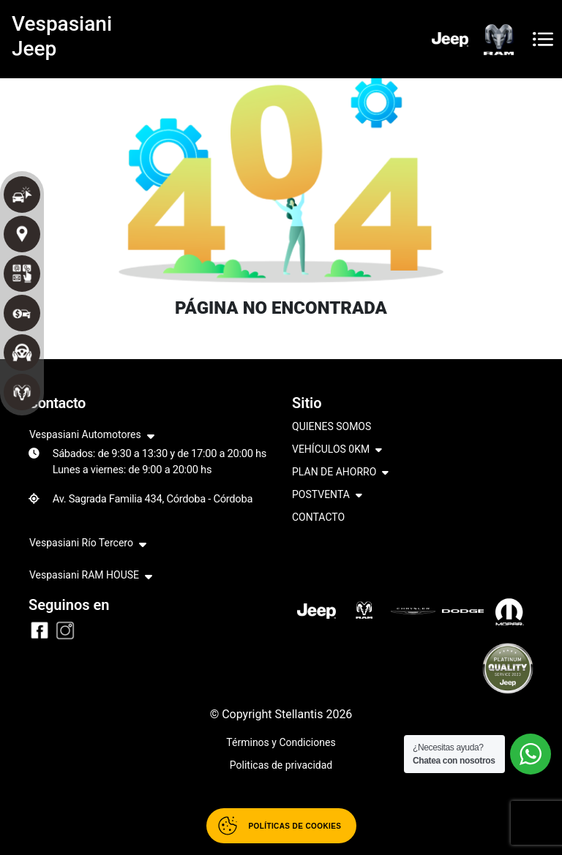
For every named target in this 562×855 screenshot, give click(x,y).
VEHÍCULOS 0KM (337, 450)
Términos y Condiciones (280, 742)
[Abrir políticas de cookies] (281, 825)
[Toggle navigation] (543, 39)
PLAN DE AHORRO (340, 473)
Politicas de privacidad (281, 765)
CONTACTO (318, 517)
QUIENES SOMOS (331, 426)
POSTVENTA (327, 495)
